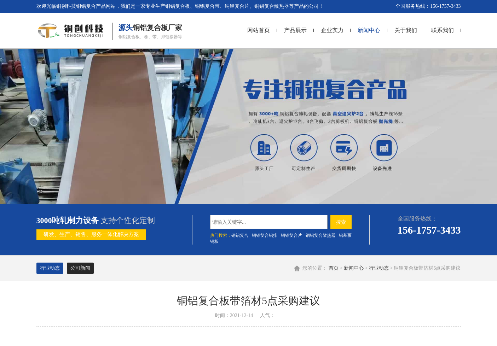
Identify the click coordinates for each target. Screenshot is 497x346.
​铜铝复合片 (291, 235)
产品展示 (295, 30)
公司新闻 (80, 268)
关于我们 (405, 30)
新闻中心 (369, 30)
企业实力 (332, 30)
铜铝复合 (239, 235)
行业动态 (379, 268)
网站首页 (258, 30)
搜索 (341, 222)
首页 (334, 268)
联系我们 (442, 30)
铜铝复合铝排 (264, 235)
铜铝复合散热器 (320, 235)
